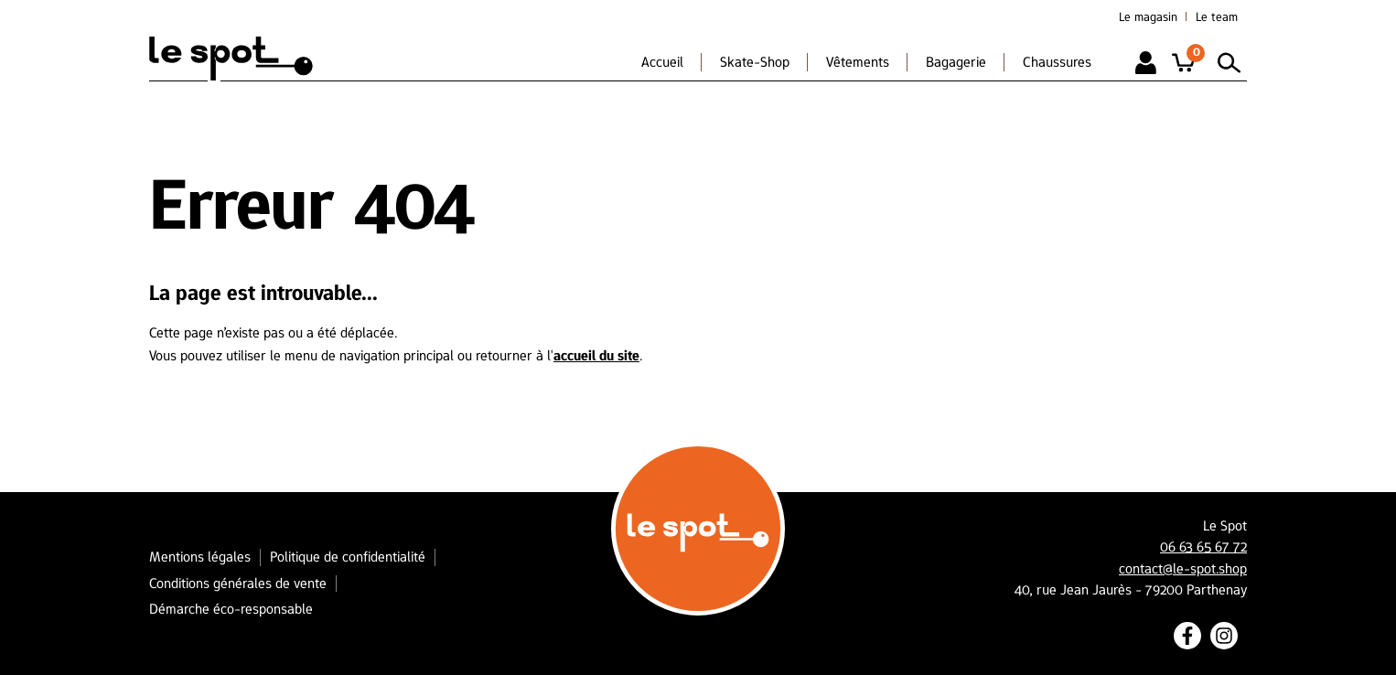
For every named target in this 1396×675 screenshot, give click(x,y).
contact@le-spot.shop (1183, 569)
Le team (1217, 16)
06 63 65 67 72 (1203, 547)
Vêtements (857, 61)
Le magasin (1148, 16)
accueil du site (596, 355)
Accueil (662, 61)
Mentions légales (200, 556)
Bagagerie (956, 61)
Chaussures (1057, 61)
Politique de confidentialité (347, 556)
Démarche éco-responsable (231, 608)
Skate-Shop (754, 61)
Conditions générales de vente (238, 583)
